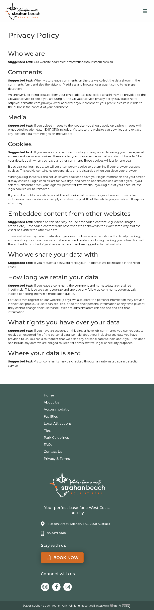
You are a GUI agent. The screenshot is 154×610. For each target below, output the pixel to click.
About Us (51, 402)
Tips (47, 430)
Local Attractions (58, 423)
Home (49, 395)
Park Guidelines (56, 438)
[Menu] (145, 11)
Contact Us (53, 452)
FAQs (48, 445)
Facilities (51, 416)
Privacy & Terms (57, 459)
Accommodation (58, 409)
